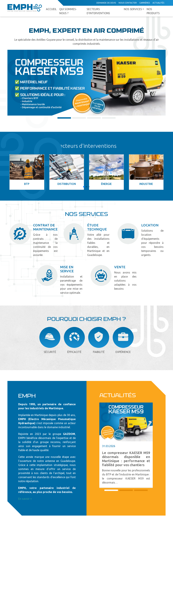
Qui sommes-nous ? (68, 11)
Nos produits (153, 11)
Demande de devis (106, 3)
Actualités (158, 3)
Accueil (51, 9)
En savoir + (25, 498)
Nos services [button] (133, 9)
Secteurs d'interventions (98, 11)
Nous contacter (128, 3)
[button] (64, 118)
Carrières (144, 3)
